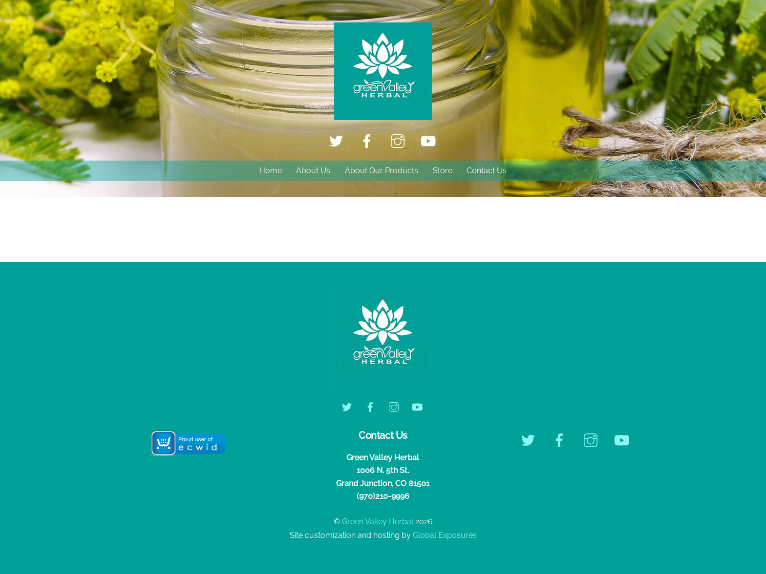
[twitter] (337, 140)
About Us (313, 170)
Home (270, 170)
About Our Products (381, 170)
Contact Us (487, 170)
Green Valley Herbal (377, 521)
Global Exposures (445, 535)
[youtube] (430, 140)
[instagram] (399, 140)
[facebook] (368, 140)
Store (442, 170)
